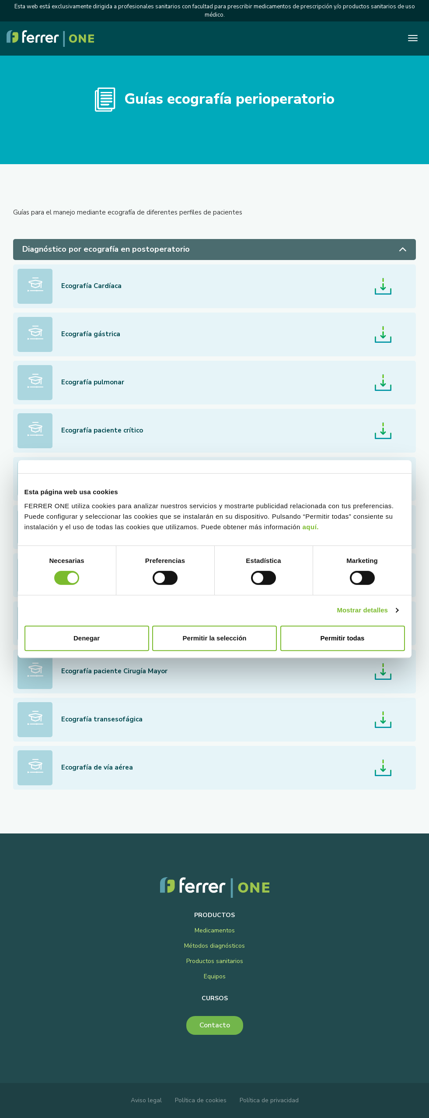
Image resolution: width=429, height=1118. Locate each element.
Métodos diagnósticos (214, 946)
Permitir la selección (215, 638)
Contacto (214, 1025)
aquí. (311, 527)
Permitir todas (343, 638)
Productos (214, 915)
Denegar (86, 638)
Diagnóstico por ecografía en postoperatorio (214, 249)
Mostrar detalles (362, 610)
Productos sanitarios (214, 961)
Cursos (215, 998)
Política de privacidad (269, 1100)
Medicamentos (215, 930)
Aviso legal (146, 1100)
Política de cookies (201, 1100)
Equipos (215, 976)
